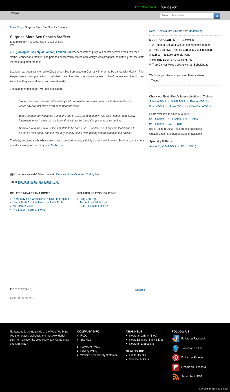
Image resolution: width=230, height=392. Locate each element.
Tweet (155, 80)
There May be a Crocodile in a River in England (40, 198)
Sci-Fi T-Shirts (179, 101)
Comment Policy (90, 347)
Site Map (85, 339)
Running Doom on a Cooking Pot (172, 59)
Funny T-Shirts (158, 106)
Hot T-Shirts (175, 31)
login (174, 7)
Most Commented (186, 40)
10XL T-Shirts (174, 124)
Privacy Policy (88, 351)
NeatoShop (195, 31)
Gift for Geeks (137, 355)
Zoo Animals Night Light (94, 202)
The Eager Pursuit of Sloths (28, 209)
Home (15, 12)
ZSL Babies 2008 (22, 206)
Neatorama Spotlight (141, 343)
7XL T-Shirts (173, 119)
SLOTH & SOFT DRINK (94, 206)
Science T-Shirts (159, 101)
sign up (165, 7)
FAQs (83, 335)
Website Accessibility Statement (99, 355)
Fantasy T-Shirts (200, 101)
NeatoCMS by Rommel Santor (213, 389)
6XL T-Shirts (156, 119)
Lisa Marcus (18, 41)
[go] (217, 16)
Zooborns (56, 145)
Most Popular (160, 40)
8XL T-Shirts (190, 119)
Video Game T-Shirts (201, 106)
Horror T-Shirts (177, 106)
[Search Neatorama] (186, 15)
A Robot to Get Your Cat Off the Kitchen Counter (181, 44)
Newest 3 (140, 290)
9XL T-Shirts (156, 124)
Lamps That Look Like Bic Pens (171, 54)
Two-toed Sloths (27, 181)
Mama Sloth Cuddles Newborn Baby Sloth (37, 202)
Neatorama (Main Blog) (143, 335)
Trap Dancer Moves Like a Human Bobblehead (180, 64)
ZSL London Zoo (49, 181)
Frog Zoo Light (88, 198)
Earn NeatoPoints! (147, 7)
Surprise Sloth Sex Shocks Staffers (40, 37)
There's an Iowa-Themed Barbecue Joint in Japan (182, 49)
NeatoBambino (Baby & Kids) (146, 339)
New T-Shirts (157, 31)
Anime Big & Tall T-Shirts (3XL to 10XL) (172, 146)
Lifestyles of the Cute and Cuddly (74, 174)
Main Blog (16, 27)
